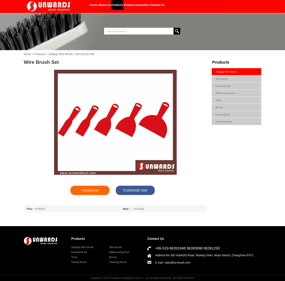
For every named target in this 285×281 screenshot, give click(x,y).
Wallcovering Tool (225, 93)
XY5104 (141, 208)
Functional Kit (223, 85)
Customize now (135, 190)
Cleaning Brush (224, 121)
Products (137, 6)
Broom (219, 107)
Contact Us (197, 6)
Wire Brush (222, 78)
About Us (116, 6)
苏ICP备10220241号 (183, 277)
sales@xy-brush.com (177, 262)
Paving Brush (223, 114)
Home (97, 6)
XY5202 (40, 208)
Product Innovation (166, 6)
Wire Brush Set (85, 54)
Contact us (89, 190)
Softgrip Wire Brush (60, 54)
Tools (218, 100)
